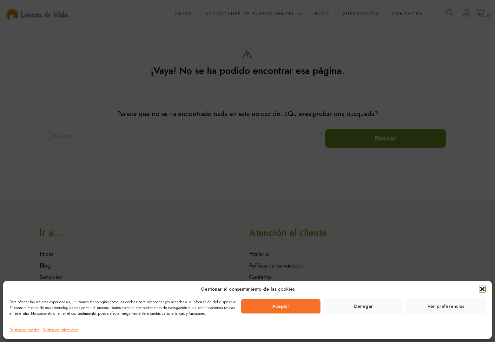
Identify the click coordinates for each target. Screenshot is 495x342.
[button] (482, 289)
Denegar (363, 306)
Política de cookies (24, 330)
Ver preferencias (445, 306)
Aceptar (280, 306)
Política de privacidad (60, 330)
